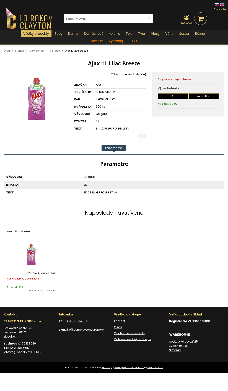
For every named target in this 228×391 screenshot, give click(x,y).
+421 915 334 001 (76, 321)
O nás (118, 327)
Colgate (89, 177)
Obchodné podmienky (129, 333)
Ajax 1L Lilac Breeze (18, 231)
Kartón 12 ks (203, 96)
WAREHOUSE (179, 334)
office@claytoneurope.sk (86, 330)
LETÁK (133, 41)
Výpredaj (116, 41)
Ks (173, 96)
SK (85, 185)
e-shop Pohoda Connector (129, 367)
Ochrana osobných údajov (132, 339)
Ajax (99, 85)
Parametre (113, 148)
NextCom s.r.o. (155, 367)
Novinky (97, 41)
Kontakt (119, 321)
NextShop (107, 367)
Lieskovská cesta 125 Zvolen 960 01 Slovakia (183, 346)
